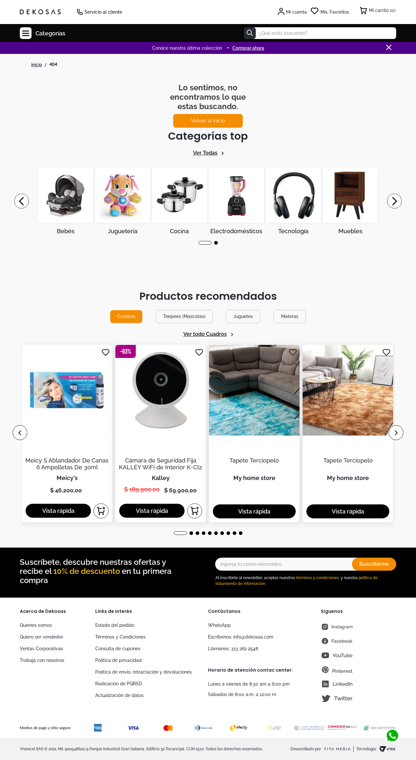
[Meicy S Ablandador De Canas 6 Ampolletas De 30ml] (67, 433)
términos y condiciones (317, 578)
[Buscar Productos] (250, 33)
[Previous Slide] (21, 201)
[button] (205, 243)
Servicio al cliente (103, 12)
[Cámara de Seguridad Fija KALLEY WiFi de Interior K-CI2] (160, 433)
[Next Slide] (394, 201)
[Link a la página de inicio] (36, 64)
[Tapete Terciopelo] (254, 433)
